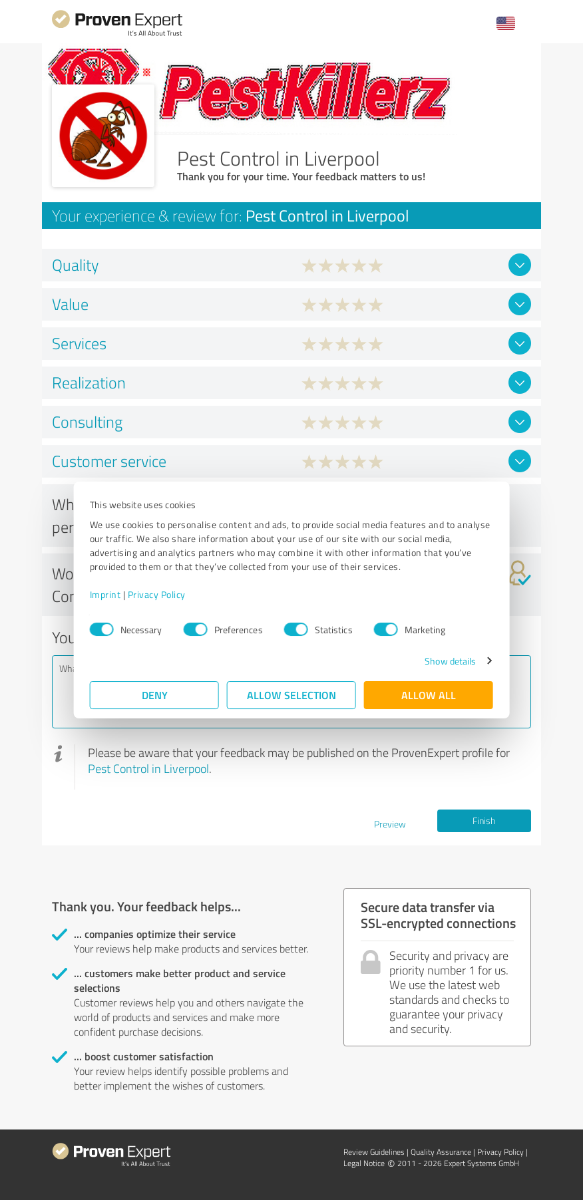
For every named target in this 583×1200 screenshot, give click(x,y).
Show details (450, 661)
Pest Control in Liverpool (148, 768)
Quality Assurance (441, 1151)
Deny (155, 694)
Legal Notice (364, 1163)
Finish (484, 820)
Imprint (105, 594)
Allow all (428, 694)
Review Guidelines (374, 1151)
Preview (390, 824)
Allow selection (291, 694)
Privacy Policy (157, 594)
